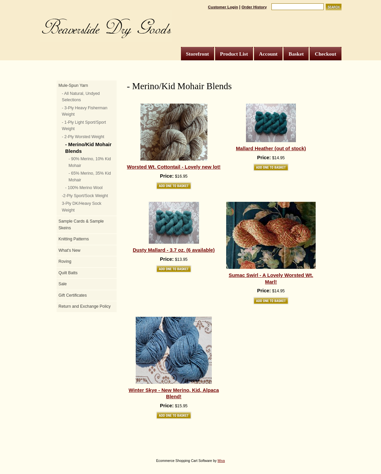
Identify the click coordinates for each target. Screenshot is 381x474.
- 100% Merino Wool (84, 187)
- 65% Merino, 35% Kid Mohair (90, 176)
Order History (254, 7)
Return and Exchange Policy (85, 306)
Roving (65, 261)
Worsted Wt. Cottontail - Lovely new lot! (174, 167)
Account (268, 54)
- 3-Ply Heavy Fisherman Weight (85, 111)
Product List (234, 54)
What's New (69, 250)
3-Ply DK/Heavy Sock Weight (82, 207)
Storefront (197, 54)
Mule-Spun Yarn (73, 85)
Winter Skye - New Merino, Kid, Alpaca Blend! (174, 394)
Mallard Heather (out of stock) (271, 148)
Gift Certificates (73, 295)
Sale (63, 284)
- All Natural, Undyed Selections (81, 97)
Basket (296, 54)
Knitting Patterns (74, 239)
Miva (221, 461)
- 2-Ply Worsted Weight (83, 136)
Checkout (325, 54)
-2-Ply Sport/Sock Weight (85, 195)
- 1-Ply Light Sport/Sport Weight (84, 125)
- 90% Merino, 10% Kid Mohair (90, 162)
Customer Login (223, 7)
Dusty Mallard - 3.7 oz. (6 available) (174, 250)
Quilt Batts (68, 273)
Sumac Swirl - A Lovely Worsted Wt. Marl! (271, 279)
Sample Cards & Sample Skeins (81, 224)
